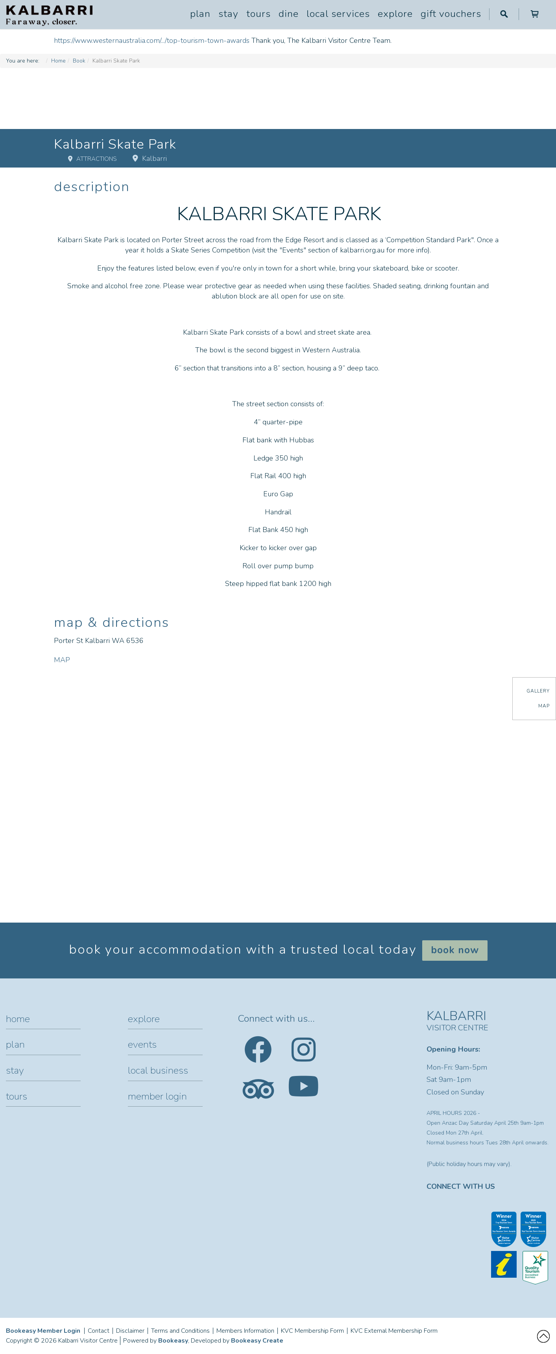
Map (544, 706)
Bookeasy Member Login (43, 1330)
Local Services (338, 13)
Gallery (538, 691)
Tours (258, 13)
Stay (228, 13)
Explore (395, 13)
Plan (200, 13)
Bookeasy (173, 1340)
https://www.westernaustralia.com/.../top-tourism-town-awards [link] (151, 40)
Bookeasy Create (257, 1340)
